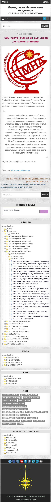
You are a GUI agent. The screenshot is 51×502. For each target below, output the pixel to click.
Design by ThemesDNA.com (25, 500)
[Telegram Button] (25, 461)
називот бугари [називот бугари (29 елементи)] (9, 400)
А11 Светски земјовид (17, 329)
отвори (4, 226)
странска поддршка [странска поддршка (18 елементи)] (11, 421)
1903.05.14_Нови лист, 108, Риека (25, 284)
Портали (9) (11, 453)
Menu (6, 2)
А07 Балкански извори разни (19, 251)
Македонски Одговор (20, 170)
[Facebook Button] (13, 461)
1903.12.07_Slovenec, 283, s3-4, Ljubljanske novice (31, 289)
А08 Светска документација (19, 321)
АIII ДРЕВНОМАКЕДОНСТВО (17, 336)
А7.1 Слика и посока (18, 254)
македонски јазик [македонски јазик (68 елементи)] (31, 397)
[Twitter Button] (10, 461)
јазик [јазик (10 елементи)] (20, 424)
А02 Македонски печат (17, 238)
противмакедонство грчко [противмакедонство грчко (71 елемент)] (13, 412)
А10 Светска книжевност (18, 326)
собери (10, 226)
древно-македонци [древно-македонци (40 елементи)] (29, 395)
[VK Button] (29, 461)
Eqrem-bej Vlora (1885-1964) (23, 319)
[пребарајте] (19, 210)
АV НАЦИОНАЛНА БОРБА (16, 341)
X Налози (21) (11, 440)
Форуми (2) (10, 448)
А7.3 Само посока (25, 34)
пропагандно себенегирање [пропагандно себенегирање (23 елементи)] (13, 403)
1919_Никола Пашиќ (20, 309)
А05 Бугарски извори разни (19, 246)
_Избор (9, 228)
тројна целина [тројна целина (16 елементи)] (9, 424)
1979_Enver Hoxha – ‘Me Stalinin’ (25, 314)
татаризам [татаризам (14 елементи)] (26, 421)
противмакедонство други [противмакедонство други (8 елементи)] (36, 412)
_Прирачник (11, 231)
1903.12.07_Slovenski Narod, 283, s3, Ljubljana (29, 291)
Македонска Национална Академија (25, 9)
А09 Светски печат (15, 324)
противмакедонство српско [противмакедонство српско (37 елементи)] (14, 418)
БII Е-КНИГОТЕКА (13, 360)
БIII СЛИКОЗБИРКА (14, 362)
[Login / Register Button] (44, 18)
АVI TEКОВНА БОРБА (15, 344)
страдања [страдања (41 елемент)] (32, 418)
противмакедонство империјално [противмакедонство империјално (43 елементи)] (16, 415)
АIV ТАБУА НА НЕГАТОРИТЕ (17, 339)
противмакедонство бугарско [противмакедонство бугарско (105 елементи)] (15, 409)
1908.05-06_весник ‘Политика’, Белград (27, 301)
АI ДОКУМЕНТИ (12, 234)
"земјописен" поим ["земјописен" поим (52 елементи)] (10, 395)
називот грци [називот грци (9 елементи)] (24, 400)
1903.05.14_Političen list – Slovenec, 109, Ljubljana (31, 281)
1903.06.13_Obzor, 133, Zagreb (24, 286)
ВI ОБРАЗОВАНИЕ (13, 378)
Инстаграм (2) (11, 445)
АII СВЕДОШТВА (13, 334)
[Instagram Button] (17, 461)
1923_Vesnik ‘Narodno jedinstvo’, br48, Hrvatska (30, 311)
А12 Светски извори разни (19, 331)
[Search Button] (47, 18)
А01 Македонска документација (20, 236)
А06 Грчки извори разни (18, 248)
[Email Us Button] (33, 461)
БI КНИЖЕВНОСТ (13, 357)
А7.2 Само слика (17, 256)
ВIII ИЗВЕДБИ (11, 384)
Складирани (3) (12, 450)
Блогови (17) (11, 443)
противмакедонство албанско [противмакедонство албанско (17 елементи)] (14, 406)
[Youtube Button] (21, 461)
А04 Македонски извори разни (20, 244)
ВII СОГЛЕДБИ (12, 381)
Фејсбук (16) (11, 437)
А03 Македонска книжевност (19, 241)
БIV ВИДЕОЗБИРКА (14, 365)
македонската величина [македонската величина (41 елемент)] (12, 397)
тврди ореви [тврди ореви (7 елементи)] (38, 421)
